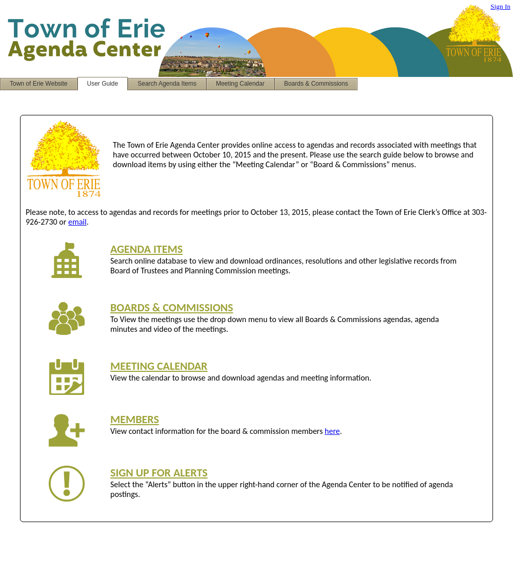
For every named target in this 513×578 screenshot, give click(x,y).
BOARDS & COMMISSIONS (171, 307)
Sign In (500, 6)
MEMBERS (134, 419)
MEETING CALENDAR (159, 366)
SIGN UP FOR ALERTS (159, 473)
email (77, 222)
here (332, 431)
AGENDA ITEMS (146, 249)
